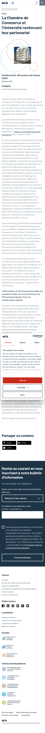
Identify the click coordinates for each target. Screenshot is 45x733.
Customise (22, 387)
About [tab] (36, 342)
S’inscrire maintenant (22, 557)
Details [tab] (22, 342)
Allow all (22, 380)
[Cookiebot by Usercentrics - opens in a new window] (32, 336)
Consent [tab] (8, 342)
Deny (22, 395)
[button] (9, 443)
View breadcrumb (9, 9)
